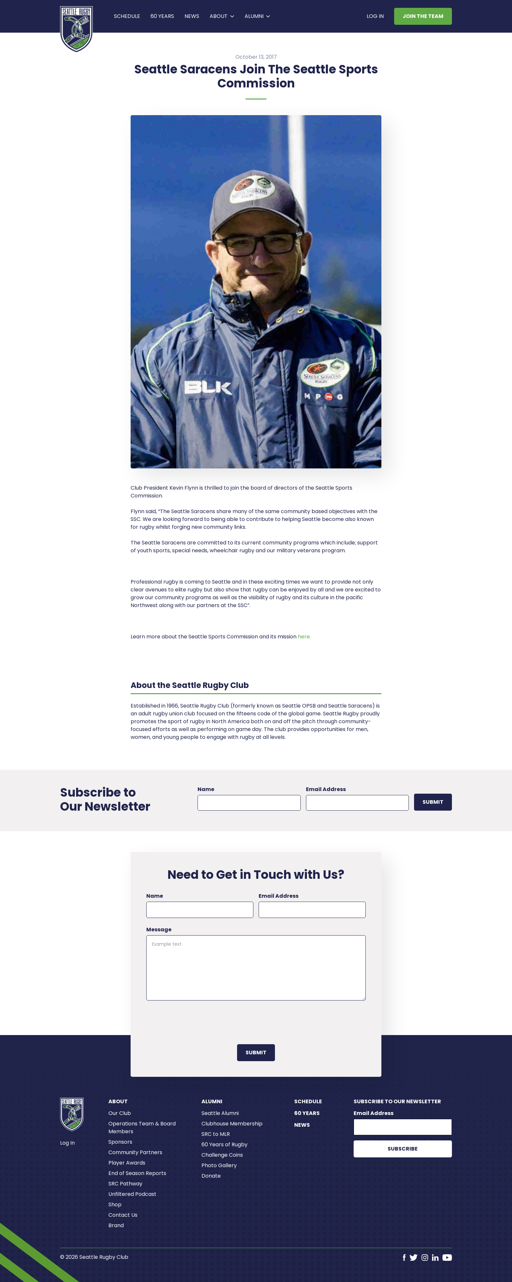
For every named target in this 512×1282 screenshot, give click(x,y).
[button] (221, 16)
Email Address (326, 789)
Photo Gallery (219, 1165)
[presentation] (196, 1021)
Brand (116, 1225)
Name (206, 789)
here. (304, 636)
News (191, 16)
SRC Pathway (125, 1183)
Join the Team (423, 16)
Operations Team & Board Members (142, 1127)
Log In (375, 16)
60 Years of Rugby (224, 1144)
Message (158, 929)
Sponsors (120, 1142)
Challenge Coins (222, 1155)
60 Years (307, 1113)
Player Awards (126, 1163)
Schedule (127, 16)
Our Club (119, 1113)
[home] (76, 29)
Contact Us (122, 1215)
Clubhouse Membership (232, 1123)
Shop (114, 1204)
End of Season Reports (137, 1173)
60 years (162, 16)
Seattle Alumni (220, 1113)
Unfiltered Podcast (132, 1194)
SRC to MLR (215, 1134)
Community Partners (135, 1152)
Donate (211, 1176)
